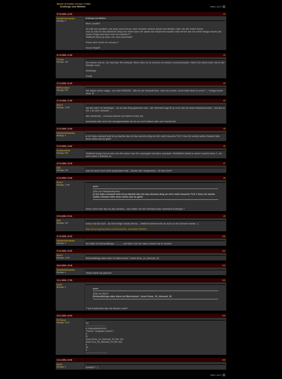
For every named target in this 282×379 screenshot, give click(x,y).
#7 (224, 163)
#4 (224, 101)
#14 (223, 316)
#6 (224, 146)
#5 (224, 129)
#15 (223, 360)
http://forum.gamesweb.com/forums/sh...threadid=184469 (116, 229)
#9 (224, 216)
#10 (223, 236)
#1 (224, 14)
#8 (224, 178)
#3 (224, 83)
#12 (223, 265)
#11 (223, 251)
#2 (224, 55)
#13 (223, 280)
